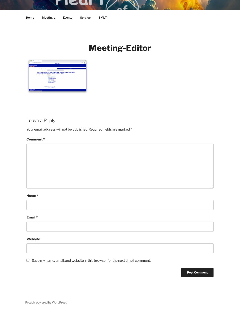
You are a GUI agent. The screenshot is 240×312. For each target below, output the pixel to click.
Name (32, 196)
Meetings (48, 17)
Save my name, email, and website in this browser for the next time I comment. (91, 261)
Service (85, 17)
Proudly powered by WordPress (46, 302)
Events (67, 17)
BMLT (102, 17)
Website (33, 239)
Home (30, 17)
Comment (35, 139)
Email (32, 217)
